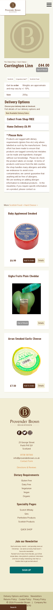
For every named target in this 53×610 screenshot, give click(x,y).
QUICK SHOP (26, 529)
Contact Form (26, 461)
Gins (27, 514)
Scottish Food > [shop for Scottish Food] (16, 205)
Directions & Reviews (26, 467)
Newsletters (36, 596)
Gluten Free (26, 480)
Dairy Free (26, 484)
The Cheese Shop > (10, 62)
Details (41, 260)
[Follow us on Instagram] (30, 433)
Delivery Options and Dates (16, 596)
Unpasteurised (21, 79)
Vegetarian (27, 488)
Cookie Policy (25, 599)
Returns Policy (10, 599)
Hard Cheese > (22, 62)
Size (9, 94)
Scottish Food (34, 79)
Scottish (10, 79)
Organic (26, 496)
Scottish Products (26, 521)
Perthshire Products (27, 518)
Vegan (26, 492)
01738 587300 (26, 455)
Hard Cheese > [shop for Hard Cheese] (31, 205)
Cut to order (13, 85)
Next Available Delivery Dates (17, 113)
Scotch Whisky (26, 510)
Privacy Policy (39, 599)
